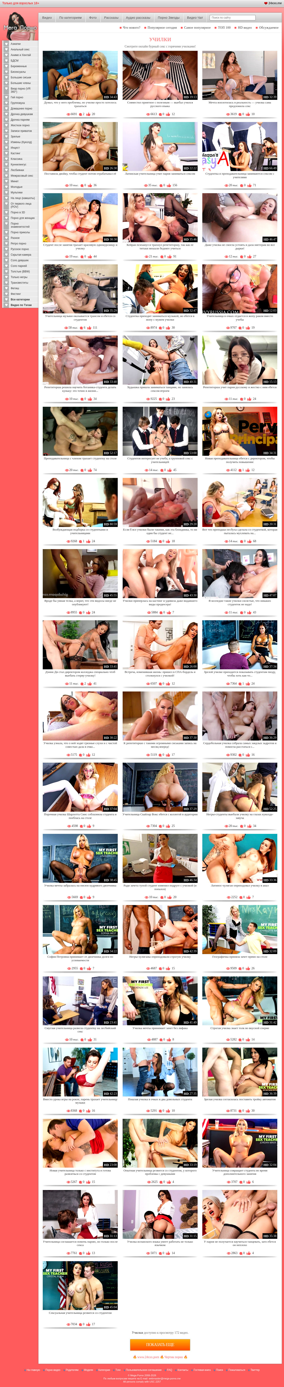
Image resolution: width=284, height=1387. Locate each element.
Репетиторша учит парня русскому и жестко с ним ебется (239, 387)
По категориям (70, 17)
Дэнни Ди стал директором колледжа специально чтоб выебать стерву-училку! (80, 673)
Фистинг (16, 293)
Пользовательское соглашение (144, 1370)
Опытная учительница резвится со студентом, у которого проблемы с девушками (160, 1172)
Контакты (182, 1370)
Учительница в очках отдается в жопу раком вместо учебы (240, 317)
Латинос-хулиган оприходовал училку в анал (240, 885)
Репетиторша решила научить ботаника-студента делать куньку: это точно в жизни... (80, 388)
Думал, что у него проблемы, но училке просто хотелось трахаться (80, 104)
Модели (88, 1370)
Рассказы (111, 17)
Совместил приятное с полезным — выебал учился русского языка (160, 104)
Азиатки (16, 43)
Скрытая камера (21, 254)
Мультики (16, 192)
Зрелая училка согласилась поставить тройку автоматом (240, 1099)
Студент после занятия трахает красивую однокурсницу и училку (80, 246)
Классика (16, 159)
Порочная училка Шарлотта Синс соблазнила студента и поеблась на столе (80, 816)
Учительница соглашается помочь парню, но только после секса (80, 1243)
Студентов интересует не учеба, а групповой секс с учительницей (160, 460)
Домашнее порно (21, 108)
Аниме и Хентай (21, 55)
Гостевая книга (202, 1370)
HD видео (245, 27)
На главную (33, 1370)
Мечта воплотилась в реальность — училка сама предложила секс (240, 104)
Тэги (118, 1370)
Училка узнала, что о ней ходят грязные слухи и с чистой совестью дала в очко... (80, 744)
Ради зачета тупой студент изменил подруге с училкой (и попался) (160, 887)
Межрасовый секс (22, 175)
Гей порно (17, 97)
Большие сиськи (21, 77)
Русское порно (20, 249)
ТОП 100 (224, 27)
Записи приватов (21, 131)
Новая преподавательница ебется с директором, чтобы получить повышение (240, 460)
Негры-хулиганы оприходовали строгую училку (160, 956)
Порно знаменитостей (20, 225)
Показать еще (160, 1344)
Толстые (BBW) (20, 271)
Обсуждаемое (269, 27)
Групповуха (18, 103)
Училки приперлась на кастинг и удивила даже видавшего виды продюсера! (160, 602)
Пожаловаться (236, 1370)
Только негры (19, 277)
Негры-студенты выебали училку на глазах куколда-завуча (239, 816)
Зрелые (15, 136)
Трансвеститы (19, 282)
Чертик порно (173, 1357)
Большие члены (21, 83)
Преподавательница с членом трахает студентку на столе (80, 458)
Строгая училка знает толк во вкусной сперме (239, 1028)
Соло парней (19, 266)
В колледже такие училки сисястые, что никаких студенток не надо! (240, 602)
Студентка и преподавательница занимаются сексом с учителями (239, 175)
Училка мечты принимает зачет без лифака (160, 1028)
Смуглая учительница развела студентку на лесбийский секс (80, 1029)
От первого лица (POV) (21, 205)
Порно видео (52, 1370)
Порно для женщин (23, 218)
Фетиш (15, 288)
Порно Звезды (168, 17)
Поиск (219, 1370)
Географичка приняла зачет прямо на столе (239, 956)
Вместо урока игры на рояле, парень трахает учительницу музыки (80, 1101)
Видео (47, 17)
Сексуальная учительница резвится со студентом (80, 1312)
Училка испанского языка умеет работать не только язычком (160, 1243)
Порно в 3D (18, 212)
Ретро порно (18, 243)
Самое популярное (197, 27)
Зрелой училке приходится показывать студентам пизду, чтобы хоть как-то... (240, 673)
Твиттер (255, 1370)
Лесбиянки (17, 170)
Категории (104, 1370)
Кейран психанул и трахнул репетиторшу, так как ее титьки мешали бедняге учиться (160, 246)
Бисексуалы (18, 71)
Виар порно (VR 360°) (21, 90)
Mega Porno (137, 1375)
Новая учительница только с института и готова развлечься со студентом (80, 1172)
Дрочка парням (20, 119)
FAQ (169, 1370)
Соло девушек (20, 260)
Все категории (20, 299)
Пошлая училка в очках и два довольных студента (160, 1099)
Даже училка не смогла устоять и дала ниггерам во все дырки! (240, 246)
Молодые (16, 186)
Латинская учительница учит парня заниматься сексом (160, 173)
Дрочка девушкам (22, 114)
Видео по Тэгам (21, 305)
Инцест (15, 147)
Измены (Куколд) (21, 142)
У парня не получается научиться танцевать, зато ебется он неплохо (240, 1243)
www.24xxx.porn (148, 1357)
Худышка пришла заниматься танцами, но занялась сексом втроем (160, 388)
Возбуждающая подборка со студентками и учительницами (80, 531)
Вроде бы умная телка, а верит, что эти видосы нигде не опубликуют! (80, 602)
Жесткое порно (20, 125)
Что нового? (132, 27)
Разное (15, 238)
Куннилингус (18, 164)
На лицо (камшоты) (23, 198)
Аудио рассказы (138, 17)
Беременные (19, 66)
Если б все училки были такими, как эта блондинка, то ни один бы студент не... (160, 531)
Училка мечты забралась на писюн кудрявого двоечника (80, 885)
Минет (15, 181)
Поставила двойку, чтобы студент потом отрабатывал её (80, 173)
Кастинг (15, 153)
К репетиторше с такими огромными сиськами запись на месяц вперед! (160, 744)
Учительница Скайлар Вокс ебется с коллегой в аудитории (160, 814)
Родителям (72, 1370)
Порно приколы (20, 232)
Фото (93, 17)
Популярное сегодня (162, 27)
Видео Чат (195, 17)
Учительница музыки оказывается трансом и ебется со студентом (80, 317)
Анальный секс (20, 49)
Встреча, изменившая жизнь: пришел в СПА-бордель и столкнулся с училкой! (160, 673)
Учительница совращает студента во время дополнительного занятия (239, 1172)
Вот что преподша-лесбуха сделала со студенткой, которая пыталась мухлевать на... (239, 531)
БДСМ (15, 60)
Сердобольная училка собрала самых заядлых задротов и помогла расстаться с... (239, 744)
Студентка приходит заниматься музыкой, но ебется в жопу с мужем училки (160, 317)
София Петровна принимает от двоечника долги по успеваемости (80, 958)
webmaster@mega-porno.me (165, 1378)
